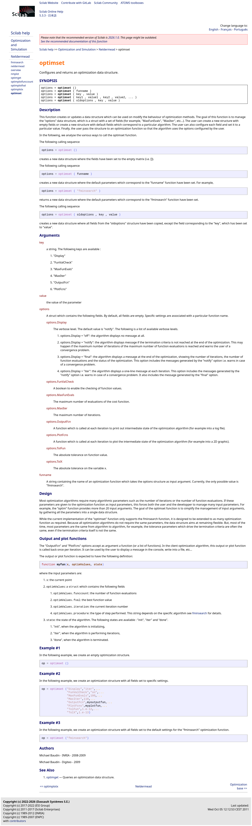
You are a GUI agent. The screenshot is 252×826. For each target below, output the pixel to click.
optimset (16, 93)
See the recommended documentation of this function (74, 41)
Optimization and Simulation (77, 49)
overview (16, 70)
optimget (16, 77)
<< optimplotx (49, 786)
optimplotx (17, 89)
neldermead (17, 66)
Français (226, 29)
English (213, 29)
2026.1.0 (113, 37)
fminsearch (17, 62)
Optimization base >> (238, 786)
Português (241, 29)
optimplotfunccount (22, 81)
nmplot (15, 74)
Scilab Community (106, 3)
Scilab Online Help (51, 11)
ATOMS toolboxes (132, 3)
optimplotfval (18, 85)
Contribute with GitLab (76, 3)
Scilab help (20, 32)
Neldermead (20, 56)
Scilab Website (48, 3)
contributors (18, 821)
